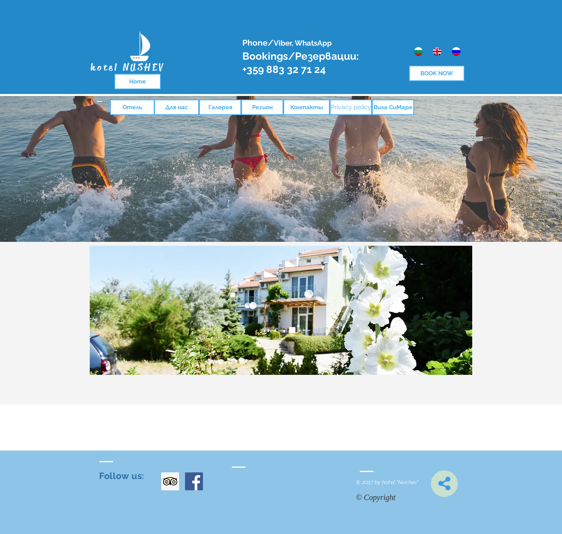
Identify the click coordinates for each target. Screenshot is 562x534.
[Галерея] (220, 107)
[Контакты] (306, 107)
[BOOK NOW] (436, 73)
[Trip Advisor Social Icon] (170, 481)
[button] (281, 310)
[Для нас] (176, 107)
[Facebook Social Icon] (194, 481)
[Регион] (262, 107)
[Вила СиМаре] (393, 107)
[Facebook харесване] (295, 530)
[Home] (137, 81)
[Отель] (132, 107)
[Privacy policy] (351, 107)
